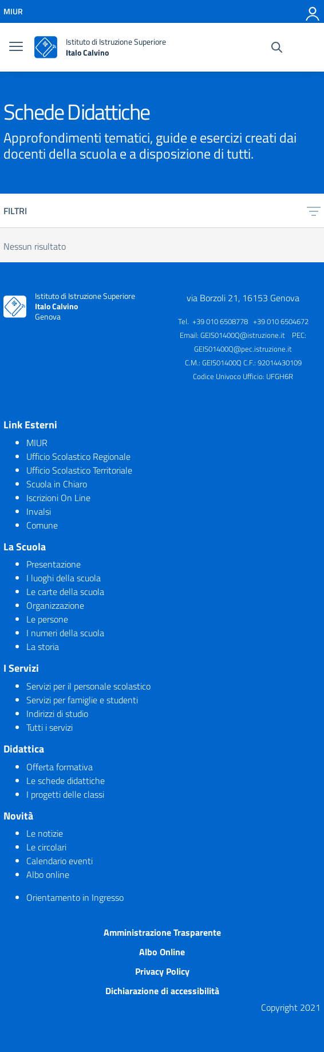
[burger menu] (16, 47)
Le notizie (44, 833)
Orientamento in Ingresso (75, 897)
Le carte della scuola (65, 591)
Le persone (47, 619)
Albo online (47, 874)
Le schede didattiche (65, 780)
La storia (42, 646)
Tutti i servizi (49, 727)
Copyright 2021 (291, 1007)
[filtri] (314, 210)
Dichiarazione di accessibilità (162, 991)
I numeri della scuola (65, 633)
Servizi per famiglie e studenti (82, 700)
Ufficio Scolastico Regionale (78, 456)
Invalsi (38, 511)
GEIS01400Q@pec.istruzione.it (243, 348)
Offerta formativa (59, 767)
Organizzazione (55, 605)
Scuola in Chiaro (56, 484)
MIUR (37, 443)
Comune (42, 525)
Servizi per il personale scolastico (88, 686)
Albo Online (162, 952)
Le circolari (46, 847)
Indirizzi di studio (57, 713)
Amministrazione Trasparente (162, 932)
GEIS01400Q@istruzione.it (242, 335)
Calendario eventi (59, 861)
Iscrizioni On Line (58, 498)
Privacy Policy (162, 971)
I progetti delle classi (65, 794)
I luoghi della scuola (63, 578)
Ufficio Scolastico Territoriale (79, 470)
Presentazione (53, 564)
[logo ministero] (45, 47)
